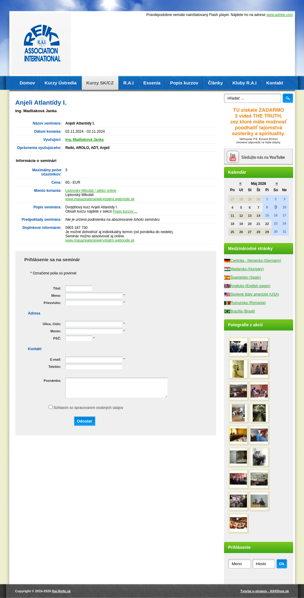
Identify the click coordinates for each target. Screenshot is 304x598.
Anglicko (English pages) (250, 286)
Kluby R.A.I (244, 82)
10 (284, 207)
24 (284, 223)
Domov (27, 82)
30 (275, 231)
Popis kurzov (184, 82)
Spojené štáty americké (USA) (255, 294)
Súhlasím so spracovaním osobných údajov (88, 408)
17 (284, 215)
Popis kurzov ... (125, 211)
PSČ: (57, 338)
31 (284, 231)
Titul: (57, 288)
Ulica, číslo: (52, 324)
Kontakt (274, 82)
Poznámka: (52, 380)
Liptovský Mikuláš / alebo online (91, 190)
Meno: (56, 295)
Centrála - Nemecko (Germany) (256, 260)
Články (215, 82)
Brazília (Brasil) (243, 311)
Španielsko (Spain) (246, 277)
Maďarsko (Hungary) (247, 269)
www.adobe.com (279, 15)
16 (275, 215)
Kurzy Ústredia (61, 82)
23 (275, 223)
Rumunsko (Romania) (248, 303)
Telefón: (55, 367)
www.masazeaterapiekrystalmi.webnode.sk (100, 199)
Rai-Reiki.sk (61, 591)
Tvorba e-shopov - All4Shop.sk (264, 591)
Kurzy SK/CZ (100, 82)
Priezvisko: (52, 303)
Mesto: (55, 331)
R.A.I (128, 82)
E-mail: (55, 359)
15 (267, 215)
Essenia (152, 82)
